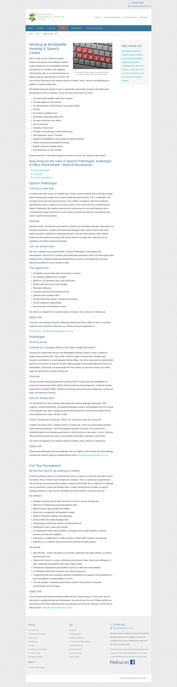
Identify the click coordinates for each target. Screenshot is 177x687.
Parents (98, 17)
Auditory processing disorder (38, 649)
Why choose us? (76, 634)
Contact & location (94, 28)
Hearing (40, 28)
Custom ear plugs (35, 653)
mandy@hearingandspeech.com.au (92, 455)
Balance (52, 28)
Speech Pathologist (41, 170)
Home (30, 28)
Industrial (144, 17)
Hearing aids (33, 641)
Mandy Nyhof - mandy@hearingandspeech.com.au (51, 331)
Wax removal (34, 637)
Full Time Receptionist (42, 178)
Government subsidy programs (80, 641)
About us (73, 630)
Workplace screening (36, 657)
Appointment (76, 28)
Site (71, 625)
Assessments (34, 630)
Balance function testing (37, 667)
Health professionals (112, 17)
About (63, 28)
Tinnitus (32, 645)
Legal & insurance (130, 17)
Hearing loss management (38, 634)
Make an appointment (77, 637)
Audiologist (38, 174)
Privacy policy (75, 657)
